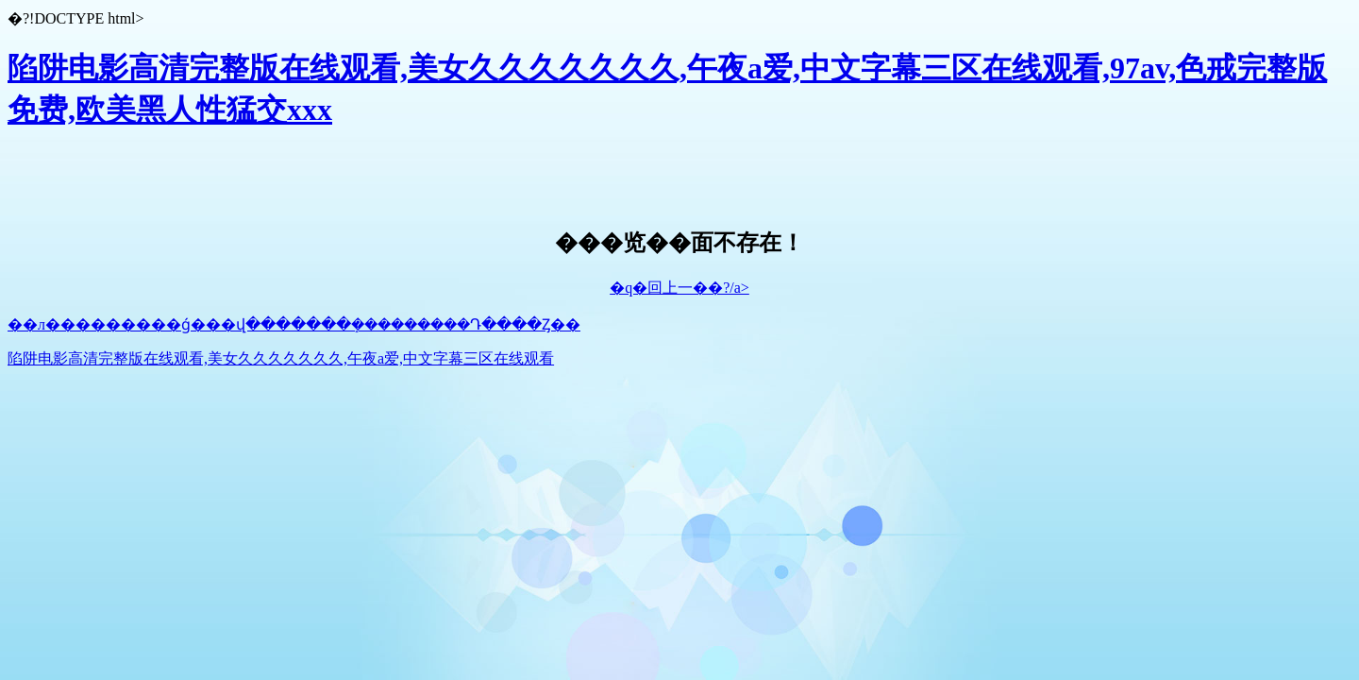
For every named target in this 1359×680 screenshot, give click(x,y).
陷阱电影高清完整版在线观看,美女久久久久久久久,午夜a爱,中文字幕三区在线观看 (281, 358)
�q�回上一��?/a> (679, 288)
